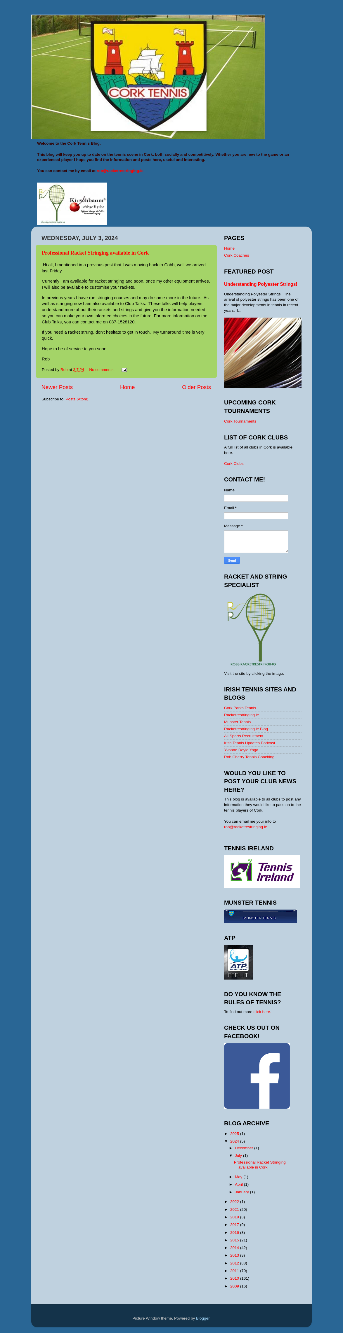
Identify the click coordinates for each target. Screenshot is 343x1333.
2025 (235, 1133)
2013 (235, 1255)
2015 (235, 1240)
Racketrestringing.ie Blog (246, 729)
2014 (235, 1248)
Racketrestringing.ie (241, 715)
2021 (235, 1209)
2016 (235, 1232)
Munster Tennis (237, 722)
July (239, 1155)
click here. (262, 1012)
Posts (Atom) (77, 399)
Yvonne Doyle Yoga (241, 750)
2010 (235, 1278)
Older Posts (196, 387)
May (239, 1177)
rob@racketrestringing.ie (245, 827)
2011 (235, 1271)
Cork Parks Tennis (240, 708)
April (239, 1184)
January (242, 1192)
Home (127, 387)
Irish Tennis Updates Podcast (249, 743)
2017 (235, 1224)
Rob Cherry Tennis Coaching (249, 757)
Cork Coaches (236, 255)
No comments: (102, 369)
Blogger (202, 1318)
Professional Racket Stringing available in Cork (95, 253)
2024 (235, 1141)
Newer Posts (57, 387)
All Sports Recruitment (243, 736)
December (244, 1148)
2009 (235, 1286)
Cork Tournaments (240, 421)
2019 (235, 1217)
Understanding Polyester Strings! (260, 284)
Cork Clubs (234, 463)
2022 (235, 1201)
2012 (235, 1263)
